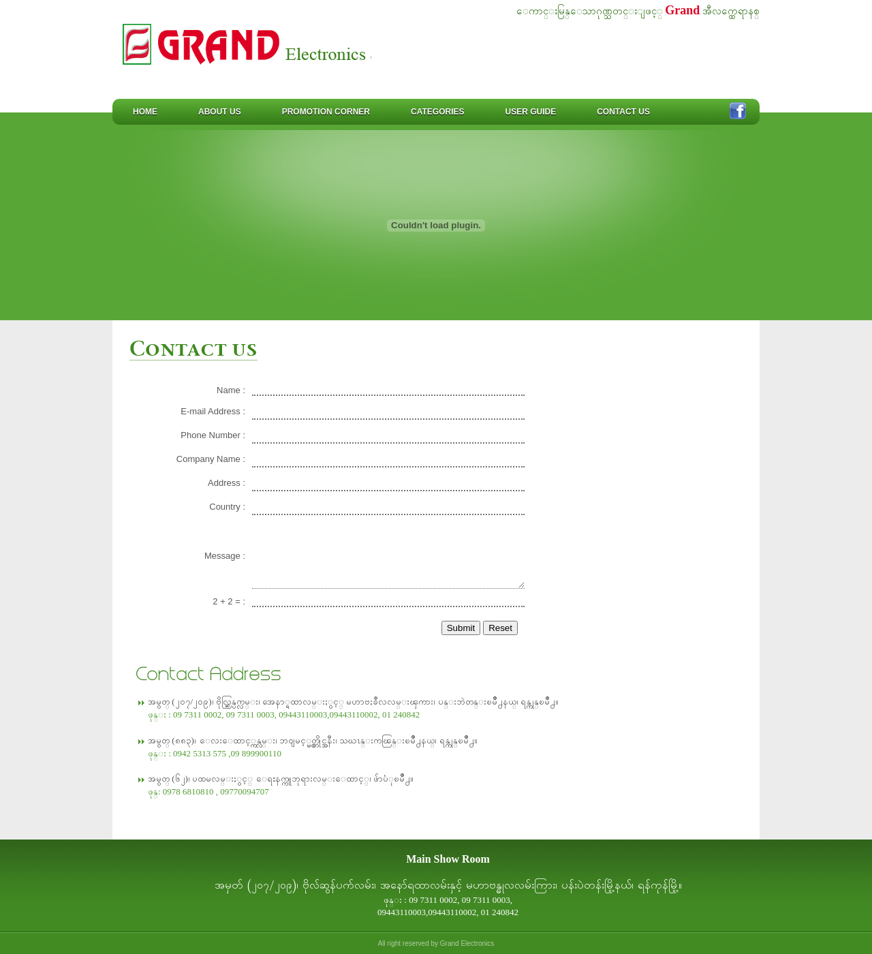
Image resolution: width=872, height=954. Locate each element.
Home (145, 112)
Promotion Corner (326, 112)
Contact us (623, 112)
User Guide (530, 112)
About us (219, 112)
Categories (437, 112)
